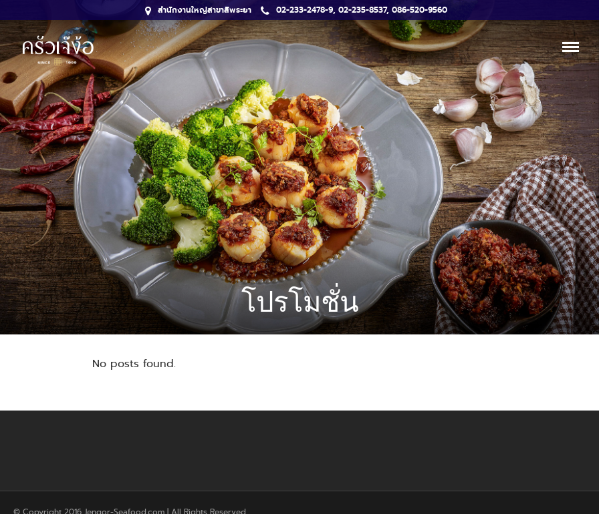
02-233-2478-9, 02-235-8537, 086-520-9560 (354, 10)
